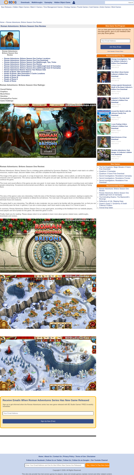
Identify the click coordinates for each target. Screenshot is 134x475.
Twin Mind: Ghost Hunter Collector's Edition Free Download (120, 74)
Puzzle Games (82, 7)
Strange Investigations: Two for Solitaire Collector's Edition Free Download (121, 61)
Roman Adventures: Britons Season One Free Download (26, 60)
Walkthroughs (37, 2)
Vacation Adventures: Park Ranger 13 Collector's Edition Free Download (121, 152)
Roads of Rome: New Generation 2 (17, 72)
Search (130, 2)
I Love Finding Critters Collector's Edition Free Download (119, 126)
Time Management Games (53, 7)
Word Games (116, 7)
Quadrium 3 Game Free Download (111, 173)
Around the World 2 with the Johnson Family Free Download (121, 113)
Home (41, 456)
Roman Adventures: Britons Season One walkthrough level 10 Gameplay (32, 66)
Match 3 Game (116, 141)
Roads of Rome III (11, 77)
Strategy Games (70, 7)
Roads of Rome (10, 81)
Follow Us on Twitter (54, 460)
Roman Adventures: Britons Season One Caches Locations (27, 58)
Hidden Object (116, 65)
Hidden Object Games (21, 7)
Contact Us (57, 456)
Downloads (25, 2)
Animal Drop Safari (106, 208)
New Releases (6, 7)
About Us (48, 456)
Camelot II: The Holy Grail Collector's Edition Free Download (120, 100)
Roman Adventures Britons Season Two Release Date (25, 70)
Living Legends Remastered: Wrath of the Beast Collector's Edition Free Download (121, 87)
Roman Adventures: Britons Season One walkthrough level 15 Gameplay (32, 68)
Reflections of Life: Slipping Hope (111, 201)
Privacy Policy (119, 51)
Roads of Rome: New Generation (17, 75)
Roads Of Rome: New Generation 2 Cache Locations (24, 73)
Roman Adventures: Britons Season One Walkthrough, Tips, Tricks (30, 62)
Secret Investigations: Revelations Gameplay (115, 176)
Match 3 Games (36, 7)
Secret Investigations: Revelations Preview (114, 178)
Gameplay (48, 2)
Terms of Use (81, 456)
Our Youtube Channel (99, 460)
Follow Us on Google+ (81, 460)
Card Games (94, 7)
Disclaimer (91, 456)
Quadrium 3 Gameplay (107, 171)
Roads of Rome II (11, 79)
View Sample (111, 51)
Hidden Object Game (62, 2)
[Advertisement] (67, 15)
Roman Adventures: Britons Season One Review (23, 64)
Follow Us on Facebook (35, 460)
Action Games (105, 7)
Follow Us (67, 460)
